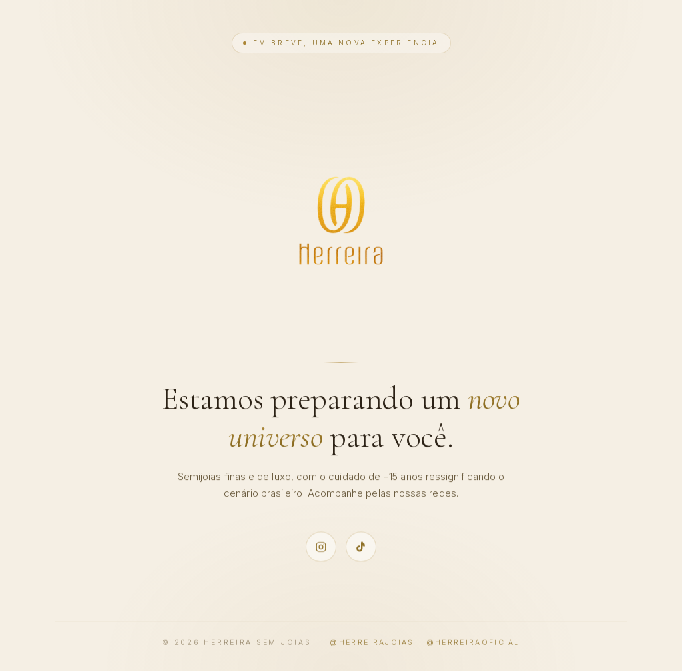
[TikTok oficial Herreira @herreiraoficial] (361, 546)
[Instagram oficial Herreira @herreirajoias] (321, 546)
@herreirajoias (372, 643)
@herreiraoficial (473, 643)
